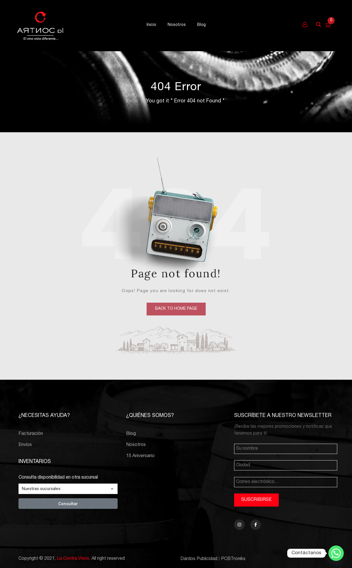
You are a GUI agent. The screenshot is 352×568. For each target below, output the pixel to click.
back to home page (176, 309)
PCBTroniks (233, 559)
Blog (131, 434)
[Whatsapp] (336, 553)
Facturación (30, 434)
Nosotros (136, 445)
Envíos (25, 445)
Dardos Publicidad (198, 559)
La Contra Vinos (73, 559)
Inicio (132, 101)
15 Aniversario (140, 456)
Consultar (68, 503)
